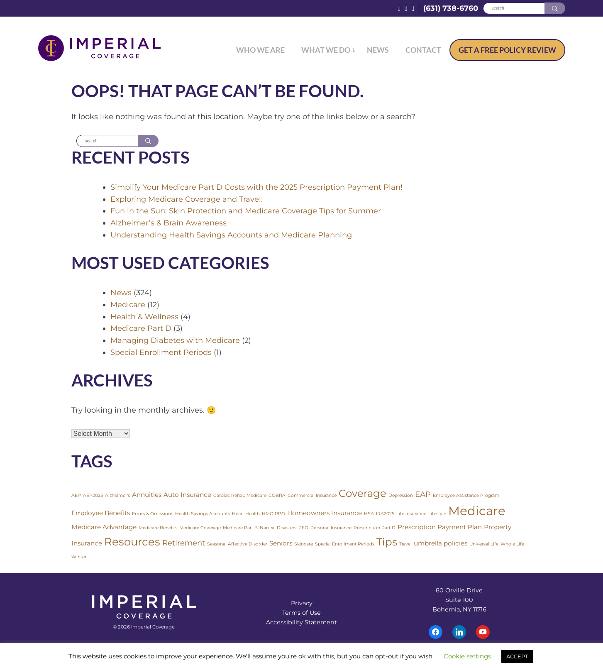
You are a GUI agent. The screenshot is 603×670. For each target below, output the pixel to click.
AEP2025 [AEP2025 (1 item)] (93, 496)
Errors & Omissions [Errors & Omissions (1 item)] (152, 514)
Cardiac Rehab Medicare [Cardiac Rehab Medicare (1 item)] (239, 496)
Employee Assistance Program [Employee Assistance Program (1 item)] (466, 496)
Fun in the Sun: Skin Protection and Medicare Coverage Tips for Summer (245, 211)
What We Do (325, 49)
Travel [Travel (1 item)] (405, 544)
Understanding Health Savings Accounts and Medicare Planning (231, 235)
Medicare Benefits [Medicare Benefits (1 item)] (158, 528)
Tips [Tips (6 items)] (386, 542)
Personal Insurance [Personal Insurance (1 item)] (331, 528)
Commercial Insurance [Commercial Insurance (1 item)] (312, 496)
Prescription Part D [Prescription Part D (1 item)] (374, 528)
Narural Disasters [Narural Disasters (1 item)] (278, 528)
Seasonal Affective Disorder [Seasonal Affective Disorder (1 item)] (237, 544)
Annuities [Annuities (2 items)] (146, 495)
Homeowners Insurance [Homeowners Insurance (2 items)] (324, 513)
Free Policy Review (507, 49)
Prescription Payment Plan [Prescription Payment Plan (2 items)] (440, 527)
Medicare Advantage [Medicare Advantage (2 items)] (104, 527)
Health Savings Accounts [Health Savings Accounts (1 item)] (202, 514)
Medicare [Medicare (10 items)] (476, 511)
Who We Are (260, 49)
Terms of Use (301, 613)
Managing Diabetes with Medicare (175, 340)
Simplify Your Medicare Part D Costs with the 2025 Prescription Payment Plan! (256, 187)
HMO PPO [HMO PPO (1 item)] (273, 514)
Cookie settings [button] (467, 656)
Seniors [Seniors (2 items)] (280, 544)
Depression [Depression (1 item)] (400, 496)
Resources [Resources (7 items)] (132, 542)
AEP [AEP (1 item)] (76, 496)
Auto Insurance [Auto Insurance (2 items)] (187, 495)
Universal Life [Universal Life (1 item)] (483, 544)
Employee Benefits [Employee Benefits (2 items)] (100, 513)
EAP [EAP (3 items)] (423, 494)
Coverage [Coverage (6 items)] (362, 493)
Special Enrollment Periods (161, 352)
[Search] (513, 8)
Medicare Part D (140, 328)
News (378, 49)
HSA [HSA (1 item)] (369, 514)
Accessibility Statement (301, 622)
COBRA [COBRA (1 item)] (277, 496)
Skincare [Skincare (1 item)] (303, 544)
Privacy (301, 603)
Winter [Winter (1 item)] (78, 557)
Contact (423, 49)
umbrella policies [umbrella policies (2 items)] (440, 544)
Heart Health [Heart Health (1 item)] (246, 514)
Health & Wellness (144, 316)
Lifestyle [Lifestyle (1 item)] (437, 514)
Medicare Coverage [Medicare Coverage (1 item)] (200, 528)
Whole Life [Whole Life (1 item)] (512, 544)
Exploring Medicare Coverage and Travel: (186, 199)
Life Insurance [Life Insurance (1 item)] (411, 514)
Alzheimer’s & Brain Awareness (168, 223)
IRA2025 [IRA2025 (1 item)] (385, 514)
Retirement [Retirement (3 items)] (183, 543)
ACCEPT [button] (517, 656)
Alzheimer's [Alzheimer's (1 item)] (117, 496)
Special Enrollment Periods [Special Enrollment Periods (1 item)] (344, 544)
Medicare (127, 305)
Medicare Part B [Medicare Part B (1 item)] (240, 528)
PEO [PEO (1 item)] (303, 528)
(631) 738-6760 (450, 8)
